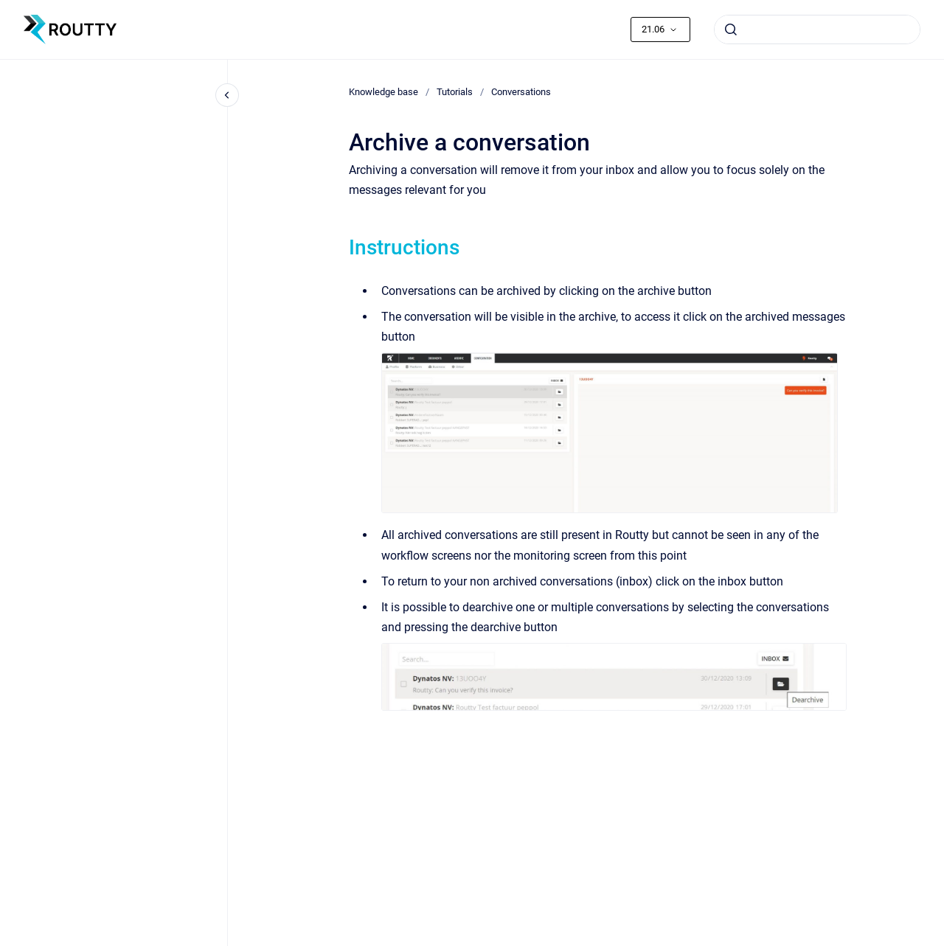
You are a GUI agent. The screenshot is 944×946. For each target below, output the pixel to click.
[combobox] (817, 29)
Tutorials (455, 91)
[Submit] (731, 29)
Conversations (521, 91)
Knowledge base (383, 91)
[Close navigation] (227, 95)
